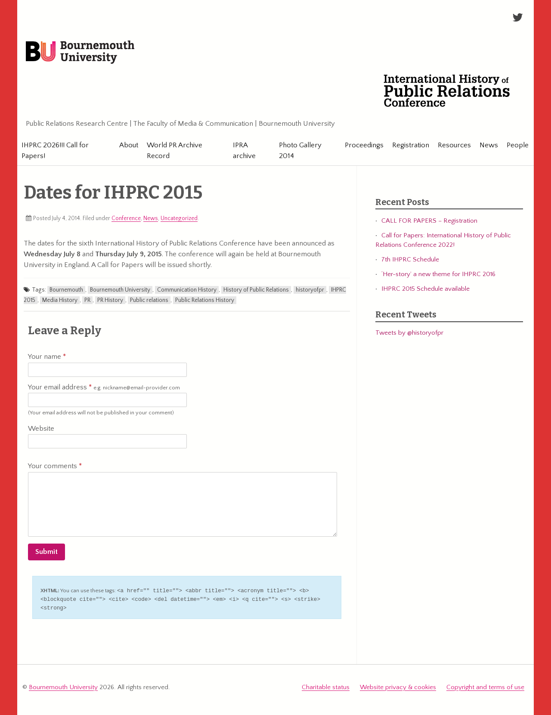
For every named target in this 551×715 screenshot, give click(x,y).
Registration (407, 145)
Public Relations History (204, 300)
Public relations (149, 300)
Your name (47, 357)
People (514, 145)
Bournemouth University (80, 52)
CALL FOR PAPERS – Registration (429, 220)
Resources (450, 145)
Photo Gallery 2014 (297, 150)
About (127, 145)
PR (87, 300)
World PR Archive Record (173, 150)
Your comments (55, 466)
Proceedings (360, 145)
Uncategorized (179, 218)
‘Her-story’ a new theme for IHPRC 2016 (438, 274)
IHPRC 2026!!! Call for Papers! (55, 150)
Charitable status (326, 686)
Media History (59, 300)
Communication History (187, 290)
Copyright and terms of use (485, 686)
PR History (110, 300)
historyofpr (310, 290)
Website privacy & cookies (398, 686)
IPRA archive (242, 150)
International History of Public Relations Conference (451, 90)
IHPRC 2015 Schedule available (425, 288)
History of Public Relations (256, 290)
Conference (126, 218)
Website (41, 428)
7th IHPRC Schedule (410, 259)
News (485, 145)
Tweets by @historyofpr (409, 333)
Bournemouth (66, 290)
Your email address (104, 387)
